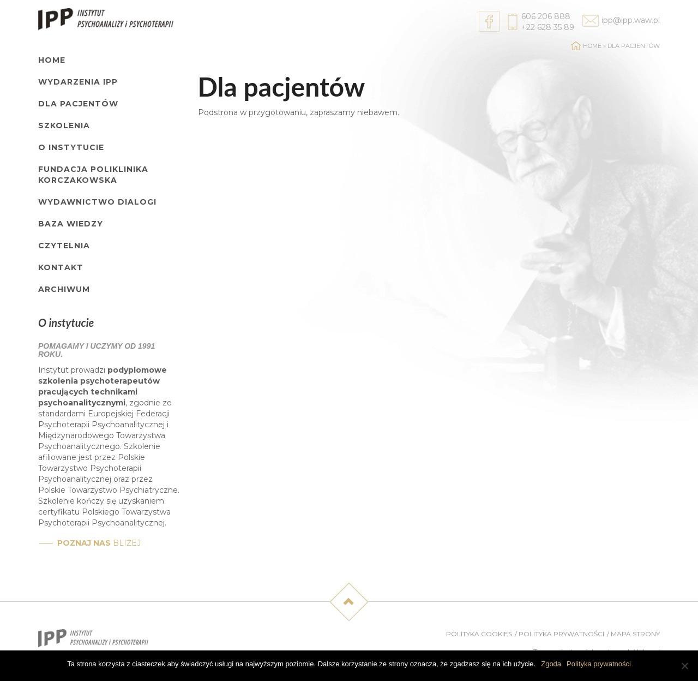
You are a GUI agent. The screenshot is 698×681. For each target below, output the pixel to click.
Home (51, 60)
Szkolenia (64, 125)
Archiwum (64, 289)
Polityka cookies (479, 634)
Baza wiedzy (70, 224)
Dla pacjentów (78, 104)
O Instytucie (71, 147)
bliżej (99, 543)
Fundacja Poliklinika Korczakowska (93, 174)
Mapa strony (635, 634)
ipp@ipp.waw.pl (630, 20)
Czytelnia (64, 245)
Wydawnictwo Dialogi (97, 202)
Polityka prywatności (561, 634)
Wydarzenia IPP (78, 82)
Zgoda (551, 664)
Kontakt (60, 267)
